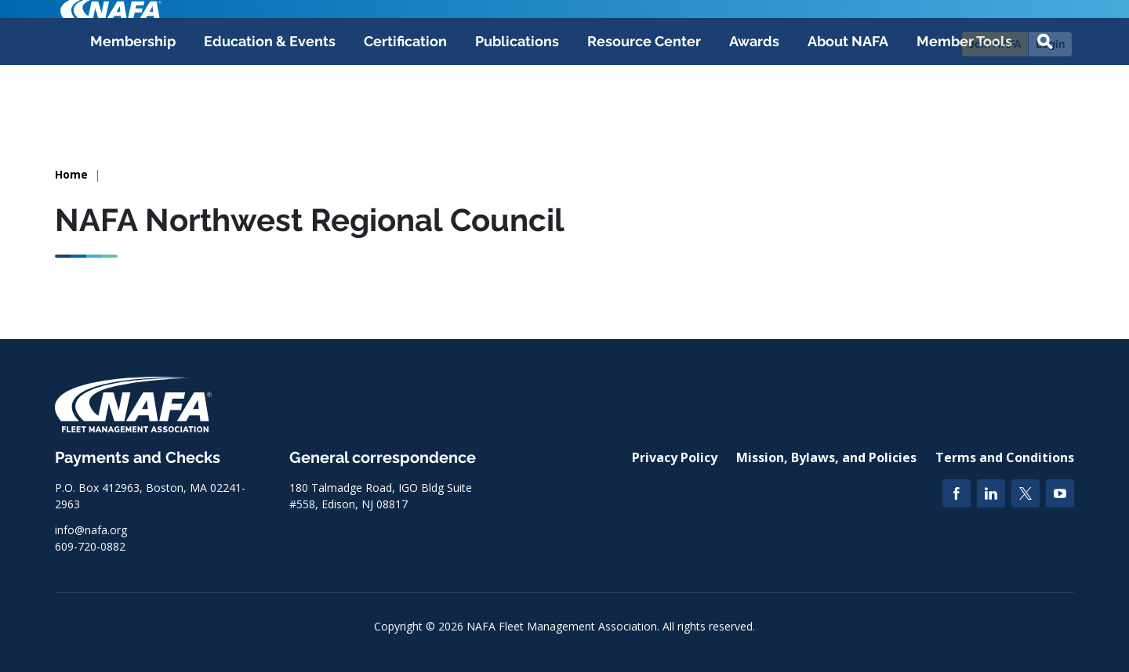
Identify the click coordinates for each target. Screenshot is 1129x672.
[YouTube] (1060, 493)
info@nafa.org (91, 529)
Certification (405, 111)
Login (1050, 44)
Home (71, 174)
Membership (133, 111)
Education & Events (270, 111)
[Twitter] (1025, 493)
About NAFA (848, 111)
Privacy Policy (674, 457)
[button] (1045, 111)
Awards (754, 111)
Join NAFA (995, 44)
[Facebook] (956, 493)
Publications (517, 111)
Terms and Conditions (1004, 457)
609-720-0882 (90, 546)
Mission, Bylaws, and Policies (826, 457)
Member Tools (964, 111)
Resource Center (644, 111)
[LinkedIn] (991, 493)
